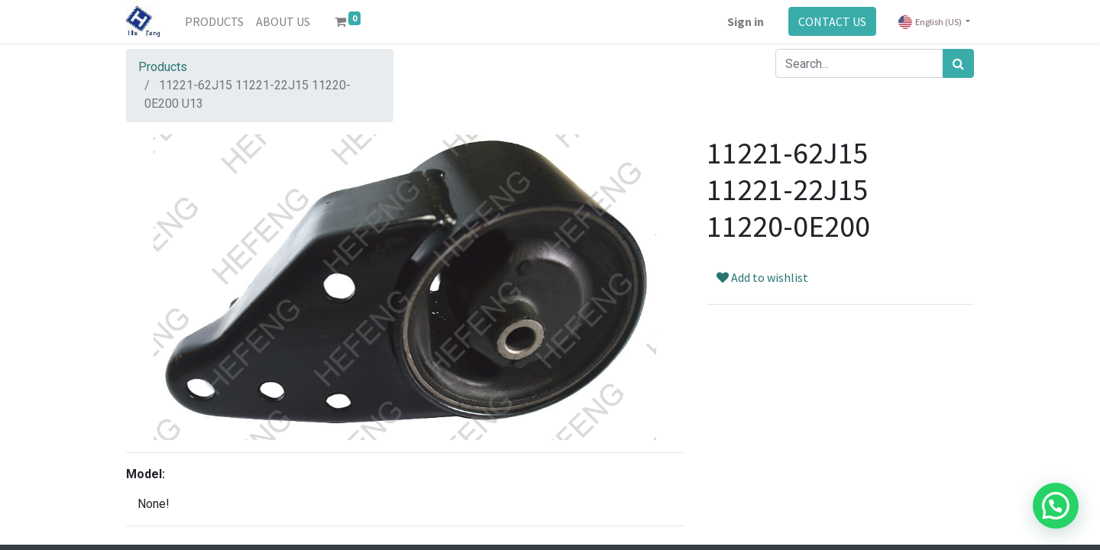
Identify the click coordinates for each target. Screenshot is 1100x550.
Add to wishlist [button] (762, 277)
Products (162, 67)
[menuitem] (214, 21)
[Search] (958, 63)
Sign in (745, 21)
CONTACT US (832, 21)
